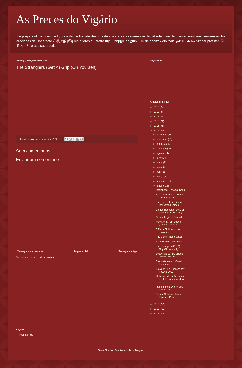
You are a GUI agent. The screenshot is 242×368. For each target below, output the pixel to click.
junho (160, 162)
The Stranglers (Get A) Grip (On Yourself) (168, 247)
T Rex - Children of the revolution (168, 231)
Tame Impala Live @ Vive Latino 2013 (169, 288)
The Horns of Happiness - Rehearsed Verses (169, 203)
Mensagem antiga (127, 251)
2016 (157, 121)
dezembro (162, 134)
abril (159, 171)
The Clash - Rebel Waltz (169, 236)
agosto (160, 153)
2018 (157, 111)
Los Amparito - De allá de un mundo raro (169, 255)
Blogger (139, 350)
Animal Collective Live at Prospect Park (169, 295)
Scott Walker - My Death (169, 241)
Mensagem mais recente (30, 251)
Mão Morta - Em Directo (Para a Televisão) (168, 223)
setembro (162, 148)
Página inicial (81, 251)
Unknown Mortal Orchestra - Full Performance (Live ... (170, 279)
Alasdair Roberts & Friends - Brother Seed (170, 196)
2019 (157, 107)
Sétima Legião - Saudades (170, 217)
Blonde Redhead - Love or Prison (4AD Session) (170, 211)
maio (159, 167)
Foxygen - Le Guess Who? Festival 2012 (170, 270)
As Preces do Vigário (66, 19)
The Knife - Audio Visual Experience (169, 263)
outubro (161, 144)
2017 (157, 116)
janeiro (160, 185)
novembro (162, 139)
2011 (157, 313)
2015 (157, 125)
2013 (157, 304)
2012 (157, 308)
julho (159, 157)
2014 (157, 130)
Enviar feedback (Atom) (41, 257)
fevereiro (162, 181)
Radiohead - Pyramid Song (170, 190)
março (160, 176)
